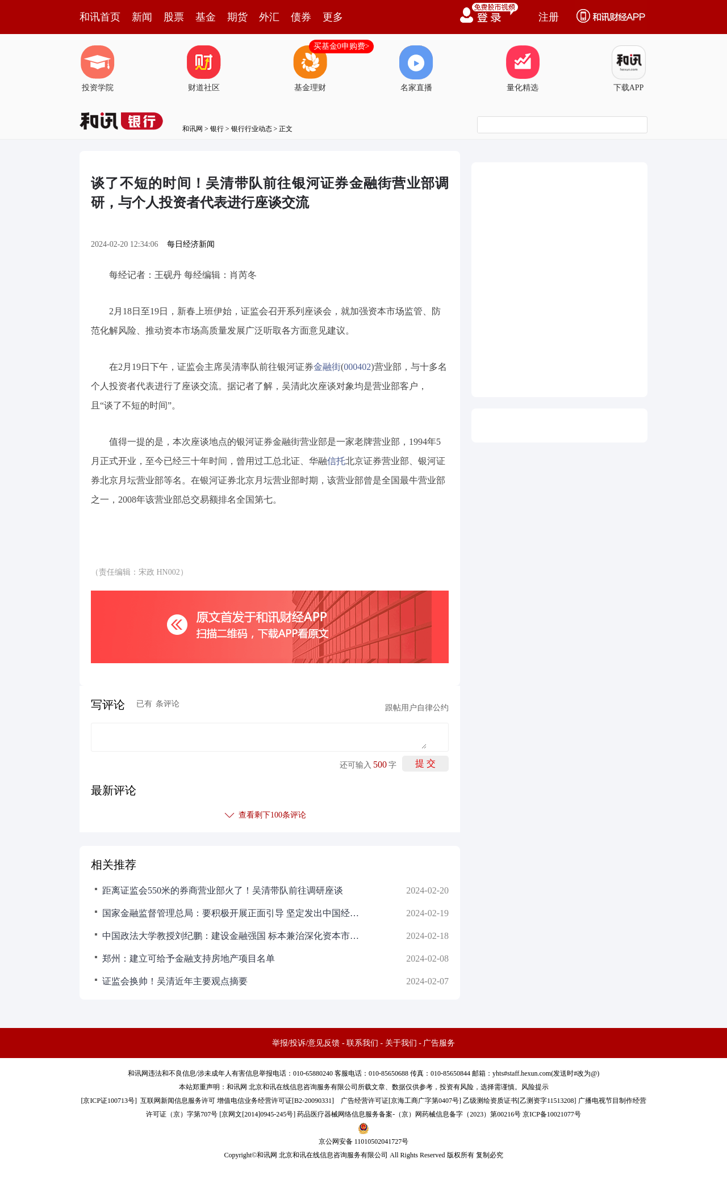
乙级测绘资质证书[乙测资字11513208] (519, 1101)
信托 (336, 461)
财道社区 (204, 68)
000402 (357, 367)
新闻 (142, 17)
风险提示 (535, 1087)
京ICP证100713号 (109, 1101)
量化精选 (522, 68)
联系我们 (362, 1043)
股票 (174, 17)
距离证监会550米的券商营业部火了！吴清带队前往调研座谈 (222, 890)
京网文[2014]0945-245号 (257, 1114)
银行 (217, 129)
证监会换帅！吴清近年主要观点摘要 (175, 981)
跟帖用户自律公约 (417, 707)
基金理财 (310, 68)
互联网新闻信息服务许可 (177, 1101)
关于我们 (401, 1043)
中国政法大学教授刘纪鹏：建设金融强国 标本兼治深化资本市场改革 (233, 936)
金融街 (327, 367)
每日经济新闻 (191, 244)
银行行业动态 (251, 129)
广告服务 (439, 1043)
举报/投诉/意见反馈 (306, 1043)
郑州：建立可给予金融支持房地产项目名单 (188, 958)
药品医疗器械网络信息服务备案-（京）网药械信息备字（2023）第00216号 (409, 1114)
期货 (237, 17)
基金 (205, 17)
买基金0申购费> (342, 46)
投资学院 (98, 68)
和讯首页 (100, 17)
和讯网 (192, 129)
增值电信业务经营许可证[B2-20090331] (275, 1101)
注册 (548, 17)
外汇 (269, 17)
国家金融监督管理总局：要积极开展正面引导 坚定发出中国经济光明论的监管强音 (233, 913)
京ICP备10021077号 (552, 1114)
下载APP (629, 68)
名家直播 (416, 68)
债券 (301, 17)
